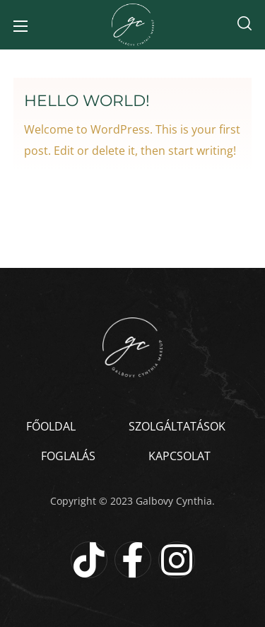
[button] (244, 24)
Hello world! (87, 100)
